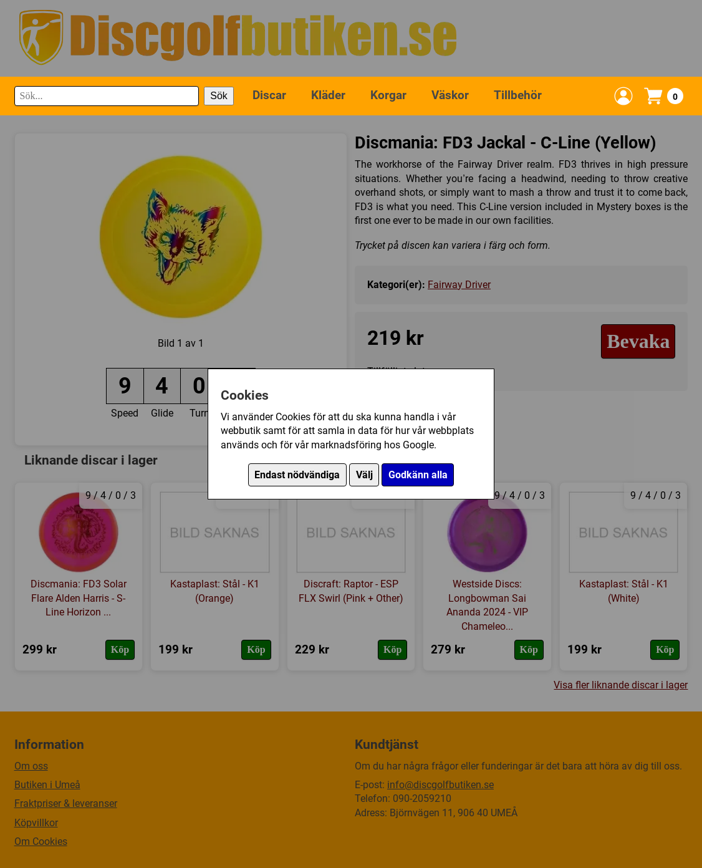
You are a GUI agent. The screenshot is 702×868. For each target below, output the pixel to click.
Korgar (388, 95)
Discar (269, 95)
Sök (219, 95)
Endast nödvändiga (297, 475)
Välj (364, 475)
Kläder (328, 95)
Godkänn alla (418, 475)
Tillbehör (518, 95)
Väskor (450, 95)
